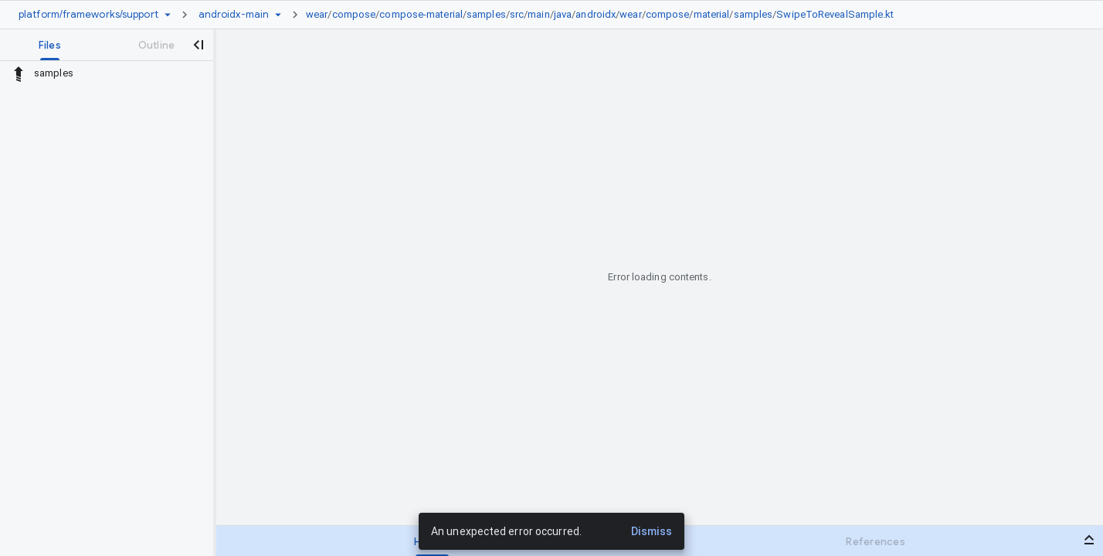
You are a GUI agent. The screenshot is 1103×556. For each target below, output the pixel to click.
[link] (604, 14)
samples (486, 14)
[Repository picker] (167, 14)
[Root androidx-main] (233, 14)
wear (317, 14)
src (517, 14)
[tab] (50, 44)
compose (354, 14)
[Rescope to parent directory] (18, 73)
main (538, 14)
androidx (595, 14)
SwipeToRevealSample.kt (835, 14)
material (712, 14)
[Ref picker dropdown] (278, 14)
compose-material (421, 14)
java (563, 14)
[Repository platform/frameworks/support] (88, 14)
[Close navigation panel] (197, 44)
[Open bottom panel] (1089, 540)
